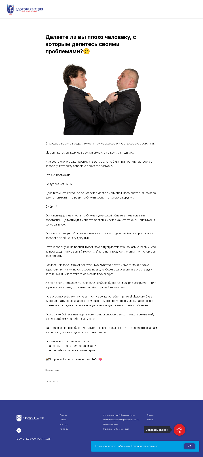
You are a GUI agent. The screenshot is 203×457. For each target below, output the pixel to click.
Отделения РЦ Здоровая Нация (116, 429)
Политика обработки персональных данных (121, 420)
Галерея (63, 420)
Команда (63, 424)
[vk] (18, 430)
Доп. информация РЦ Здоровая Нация (119, 415)
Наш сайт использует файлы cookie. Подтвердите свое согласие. (126, 446)
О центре (63, 415)
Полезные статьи (110, 424)
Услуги (150, 420)
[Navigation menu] (196, 9)
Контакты (64, 429)
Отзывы (150, 415)
